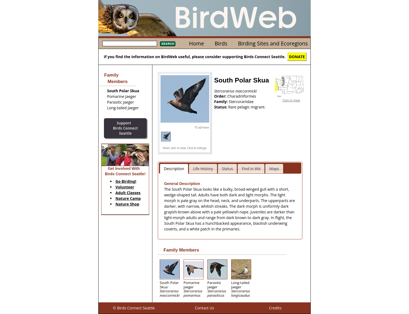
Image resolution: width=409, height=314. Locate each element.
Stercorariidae (241, 101)
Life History (203, 168)
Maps (274, 168)
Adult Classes (128, 192)
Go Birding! (126, 181)
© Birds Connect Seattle (134, 307)
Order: (220, 96)
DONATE (297, 56)
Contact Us (204, 307)
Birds (221, 43)
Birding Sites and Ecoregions (273, 43)
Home (196, 43)
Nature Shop (127, 204)
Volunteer (125, 187)
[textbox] (129, 43)
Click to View (291, 100)
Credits (275, 307)
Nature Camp (128, 198)
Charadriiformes (241, 96)
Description (174, 168)
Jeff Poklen (203, 127)
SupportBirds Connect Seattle (125, 128)
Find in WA (251, 168)
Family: (221, 101)
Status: (221, 107)
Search (167, 43)
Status (227, 168)
